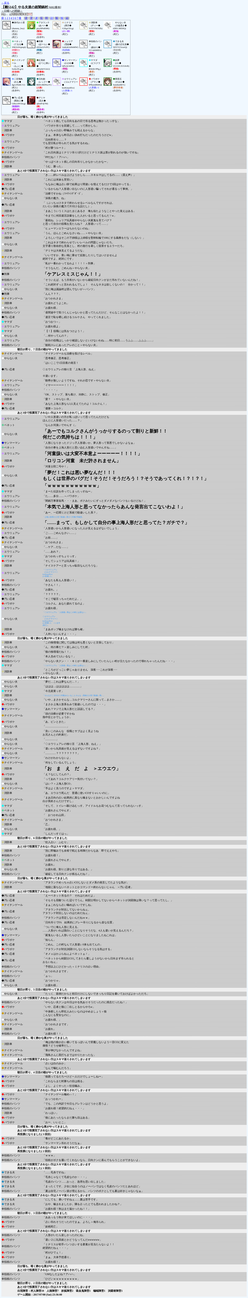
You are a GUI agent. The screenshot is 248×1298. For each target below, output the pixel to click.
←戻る (5, 2)
